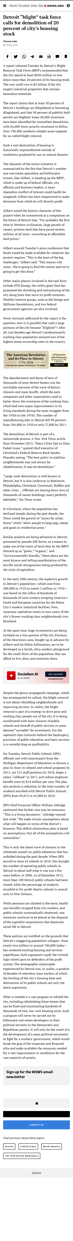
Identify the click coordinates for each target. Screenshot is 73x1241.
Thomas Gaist (10, 41)
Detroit (9, 1146)
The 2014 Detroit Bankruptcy (21, 1155)
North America (51, 1146)
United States (28, 1146)
